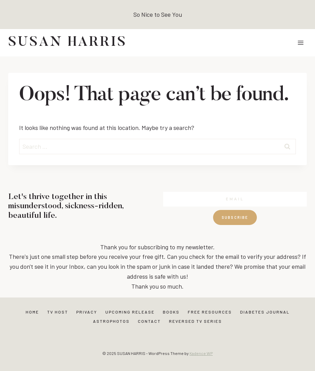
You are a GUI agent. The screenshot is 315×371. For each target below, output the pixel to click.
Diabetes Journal (265, 311)
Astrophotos (111, 321)
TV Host (57, 311)
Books (171, 311)
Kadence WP (201, 353)
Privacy (86, 311)
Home (32, 311)
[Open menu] (300, 42)
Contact (149, 321)
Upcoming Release (130, 311)
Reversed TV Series (195, 321)
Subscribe (235, 217)
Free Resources (210, 311)
